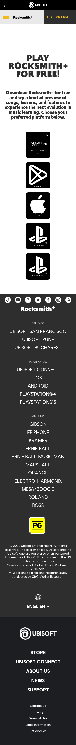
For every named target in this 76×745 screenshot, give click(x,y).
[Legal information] (38, 724)
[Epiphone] (38, 432)
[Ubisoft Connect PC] (38, 145)
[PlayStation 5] (38, 266)
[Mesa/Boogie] (38, 489)
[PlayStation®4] (38, 394)
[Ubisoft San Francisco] (38, 331)
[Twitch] (28, 300)
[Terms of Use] (38, 718)
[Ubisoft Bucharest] (38, 347)
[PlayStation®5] (38, 402)
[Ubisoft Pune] (38, 339)
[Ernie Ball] (38, 448)
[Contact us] (38, 705)
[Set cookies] (38, 730)
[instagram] (58, 300)
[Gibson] (38, 424)
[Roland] (38, 497)
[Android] (38, 175)
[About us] (38, 671)
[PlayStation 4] (38, 236)
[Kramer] (38, 440)
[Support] (38, 689)
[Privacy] (38, 711)
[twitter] (38, 300)
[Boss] (38, 505)
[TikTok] (8, 300)
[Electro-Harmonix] (38, 481)
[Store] (38, 652)
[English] (38, 601)
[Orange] (38, 473)
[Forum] (68, 300)
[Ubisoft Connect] (38, 661)
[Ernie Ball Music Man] (38, 456)
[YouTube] (18, 300)
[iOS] (38, 205)
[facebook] (48, 300)
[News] (38, 680)
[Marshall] (38, 465)
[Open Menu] (6, 17)
